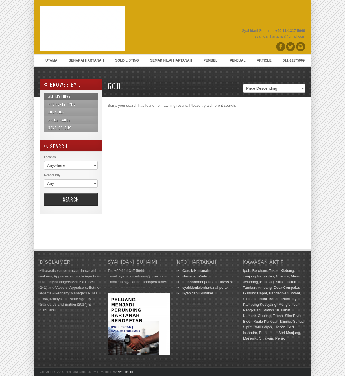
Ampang (265, 287)
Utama (51, 60)
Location (56, 112)
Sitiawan (266, 338)
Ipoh (246, 270)
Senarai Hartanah (86, 60)
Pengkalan (251, 310)
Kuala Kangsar (266, 321)
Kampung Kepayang (259, 304)
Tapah (278, 316)
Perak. (280, 338)
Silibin (281, 282)
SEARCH (55, 146)
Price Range (59, 119)
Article (264, 60)
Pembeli (210, 60)
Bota (263, 333)
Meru (295, 276)
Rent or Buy (59, 127)
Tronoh (279, 327)
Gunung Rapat (255, 293)
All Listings (59, 96)
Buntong (267, 282)
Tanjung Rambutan (258, 276)
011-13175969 (294, 60)
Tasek (274, 270)
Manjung (250, 338)
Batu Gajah (263, 327)
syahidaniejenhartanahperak (205, 287)
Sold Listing (127, 60)
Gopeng (264, 316)
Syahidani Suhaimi (197, 293)
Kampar (249, 316)
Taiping (285, 321)
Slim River (293, 316)
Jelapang (250, 282)
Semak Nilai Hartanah (171, 60)
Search (71, 199)
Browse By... (62, 84)
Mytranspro (125, 371)
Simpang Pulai (255, 299)
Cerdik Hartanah (195, 270)
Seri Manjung (289, 333)
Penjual (238, 60)
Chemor (282, 276)
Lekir (272, 333)
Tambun (249, 287)
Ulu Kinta (295, 282)
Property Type (61, 104)
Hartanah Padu (194, 276)
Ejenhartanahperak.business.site (209, 282)
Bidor (247, 321)
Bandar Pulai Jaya (284, 299)
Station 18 (271, 310)
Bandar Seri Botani (284, 293)
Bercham (259, 270)
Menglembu (288, 304)
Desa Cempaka (286, 287)
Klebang (287, 270)
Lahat (285, 310)
